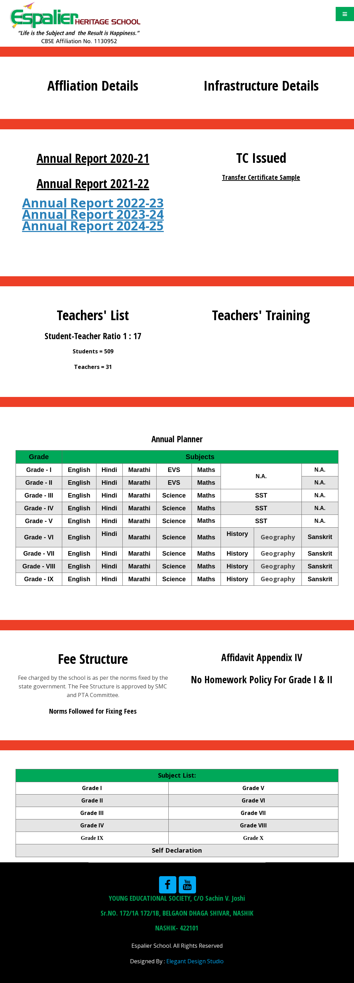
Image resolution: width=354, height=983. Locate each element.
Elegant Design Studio (195, 961)
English (79, 521)
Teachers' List (93, 314)
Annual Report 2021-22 (93, 183)
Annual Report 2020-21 (93, 158)
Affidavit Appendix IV (261, 657)
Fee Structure (93, 658)
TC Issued (261, 157)
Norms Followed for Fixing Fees (93, 711)
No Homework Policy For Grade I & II (262, 679)
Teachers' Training (261, 314)
